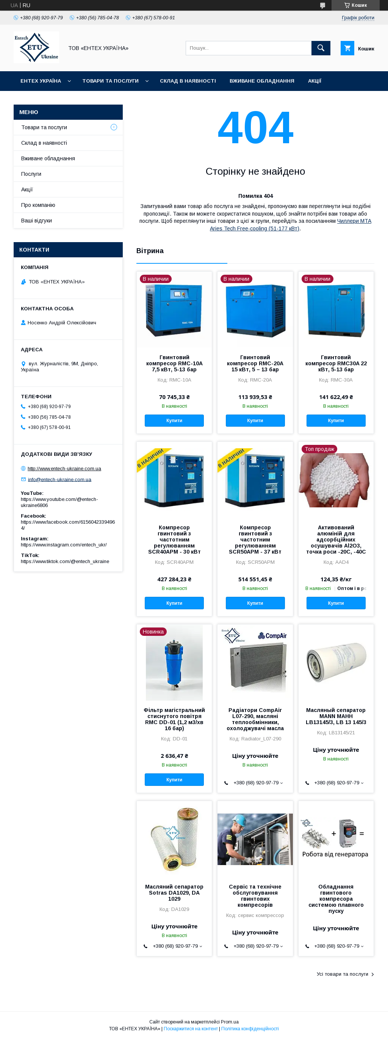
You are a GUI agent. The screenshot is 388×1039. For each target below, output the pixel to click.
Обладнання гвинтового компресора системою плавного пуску (336, 899)
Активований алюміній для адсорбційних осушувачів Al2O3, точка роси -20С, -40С (336, 539)
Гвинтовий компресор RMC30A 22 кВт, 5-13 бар (336, 363)
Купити (174, 420)
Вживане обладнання (262, 81)
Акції (314, 81)
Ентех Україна (40, 81)
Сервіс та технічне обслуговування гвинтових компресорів (255, 896)
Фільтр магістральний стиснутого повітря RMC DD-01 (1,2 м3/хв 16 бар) (174, 719)
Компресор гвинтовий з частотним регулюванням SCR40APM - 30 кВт (174, 539)
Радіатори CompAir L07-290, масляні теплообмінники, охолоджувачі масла (255, 719)
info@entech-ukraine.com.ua (59, 479)
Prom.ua (230, 1022)
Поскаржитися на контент (191, 1028)
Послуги (31, 174)
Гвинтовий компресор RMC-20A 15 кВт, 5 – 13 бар (255, 363)
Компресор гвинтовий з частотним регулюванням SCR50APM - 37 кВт (255, 539)
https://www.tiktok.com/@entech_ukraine (65, 561)
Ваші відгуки (36, 221)
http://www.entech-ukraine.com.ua (64, 468)
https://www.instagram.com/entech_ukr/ (64, 545)
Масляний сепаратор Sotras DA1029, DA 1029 (174, 893)
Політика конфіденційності (250, 1028)
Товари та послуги (110, 81)
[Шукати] (320, 48)
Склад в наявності (188, 81)
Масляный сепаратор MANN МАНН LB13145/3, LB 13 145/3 (336, 716)
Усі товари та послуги (342, 974)
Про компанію (38, 205)
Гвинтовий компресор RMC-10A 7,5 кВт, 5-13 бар (174, 363)
